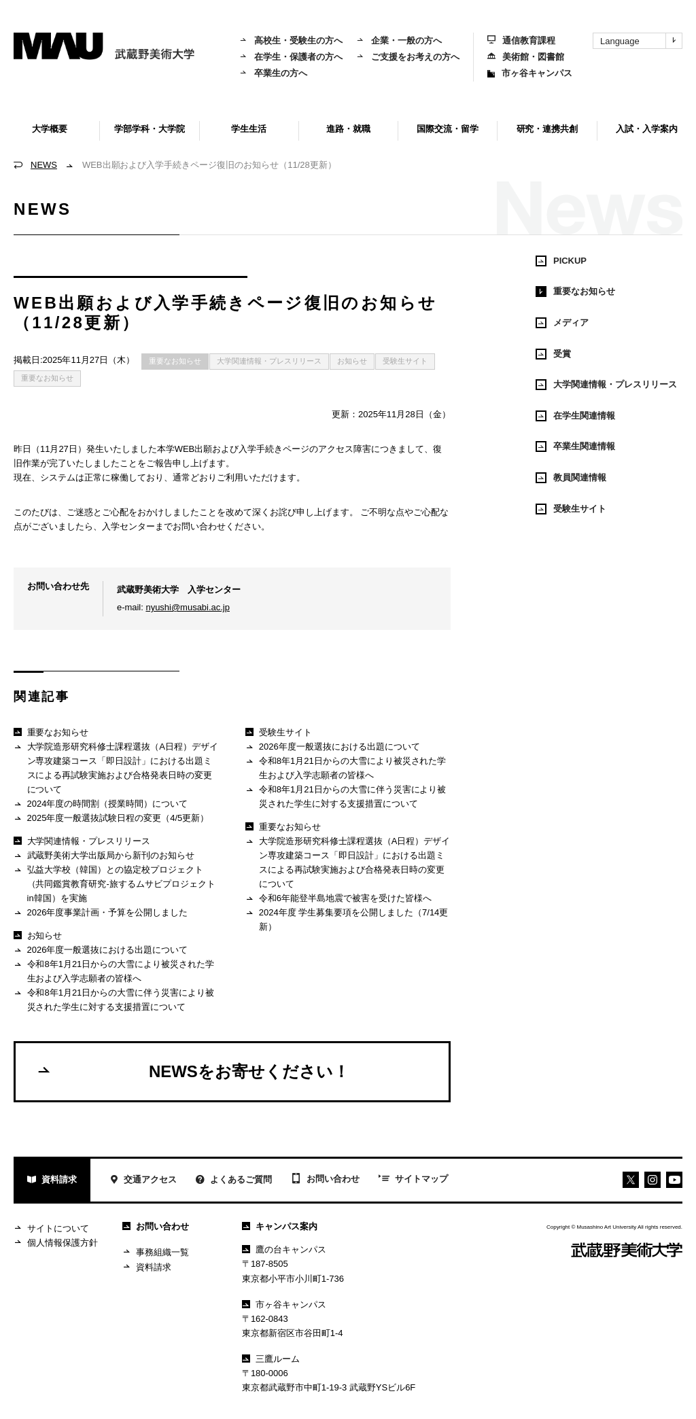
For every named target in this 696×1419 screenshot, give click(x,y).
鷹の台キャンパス (284, 1249)
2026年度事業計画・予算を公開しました (101, 913)
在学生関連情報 (575, 415)
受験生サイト (405, 361)
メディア (562, 322)
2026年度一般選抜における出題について (101, 950)
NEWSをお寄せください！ (192, 1071)
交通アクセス (143, 1181)
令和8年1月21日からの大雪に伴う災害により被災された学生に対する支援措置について (114, 999)
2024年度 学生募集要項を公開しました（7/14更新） (346, 919)
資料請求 (52, 1181)
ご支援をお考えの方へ (407, 57)
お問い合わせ (325, 1180)
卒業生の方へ (273, 73)
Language (641, 40)
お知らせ (352, 361)
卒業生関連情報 (575, 446)
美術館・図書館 (525, 57)
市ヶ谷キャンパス (529, 73)
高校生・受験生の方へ (291, 40)
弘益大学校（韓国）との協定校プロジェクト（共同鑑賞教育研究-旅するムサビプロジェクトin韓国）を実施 (114, 883)
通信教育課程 (521, 40)
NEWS (44, 165)
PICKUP (561, 261)
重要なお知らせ (175, 361)
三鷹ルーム (271, 1358)
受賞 (553, 354)
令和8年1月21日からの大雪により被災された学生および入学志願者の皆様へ (114, 970)
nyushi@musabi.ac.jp (187, 607)
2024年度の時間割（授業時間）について (101, 804)
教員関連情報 (571, 477)
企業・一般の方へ (399, 40)
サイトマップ (413, 1180)
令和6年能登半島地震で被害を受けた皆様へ (338, 898)
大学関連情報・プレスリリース (269, 361)
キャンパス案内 (279, 1226)
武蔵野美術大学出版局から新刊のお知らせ (104, 855)
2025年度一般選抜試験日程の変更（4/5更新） (111, 818)
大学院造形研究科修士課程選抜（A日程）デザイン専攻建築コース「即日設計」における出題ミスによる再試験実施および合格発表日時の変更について (116, 767)
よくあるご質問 (234, 1181)
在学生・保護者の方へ (291, 57)
